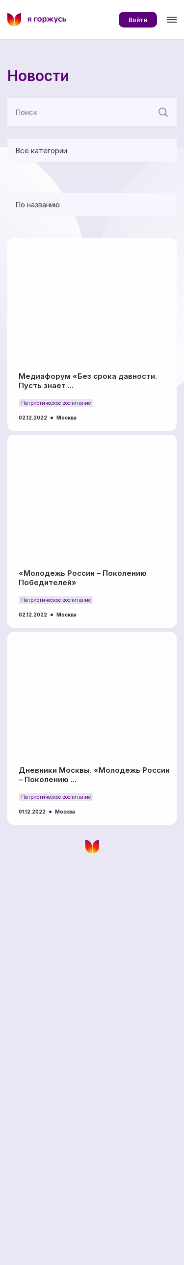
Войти (138, 20)
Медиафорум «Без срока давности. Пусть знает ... (88, 380)
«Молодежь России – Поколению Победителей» (83, 577)
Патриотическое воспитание (56, 403)
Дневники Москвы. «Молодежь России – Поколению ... (94, 774)
